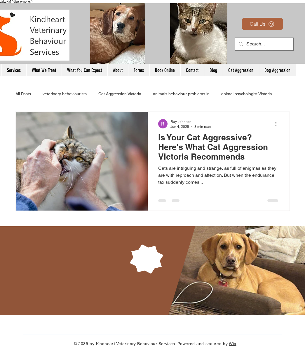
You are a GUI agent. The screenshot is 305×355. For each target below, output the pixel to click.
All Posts (23, 93)
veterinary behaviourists (65, 93)
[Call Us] (262, 24)
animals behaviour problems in (181, 93)
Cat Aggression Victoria (119, 93)
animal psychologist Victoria (246, 93)
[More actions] (278, 123)
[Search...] (263, 44)
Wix (232, 343)
